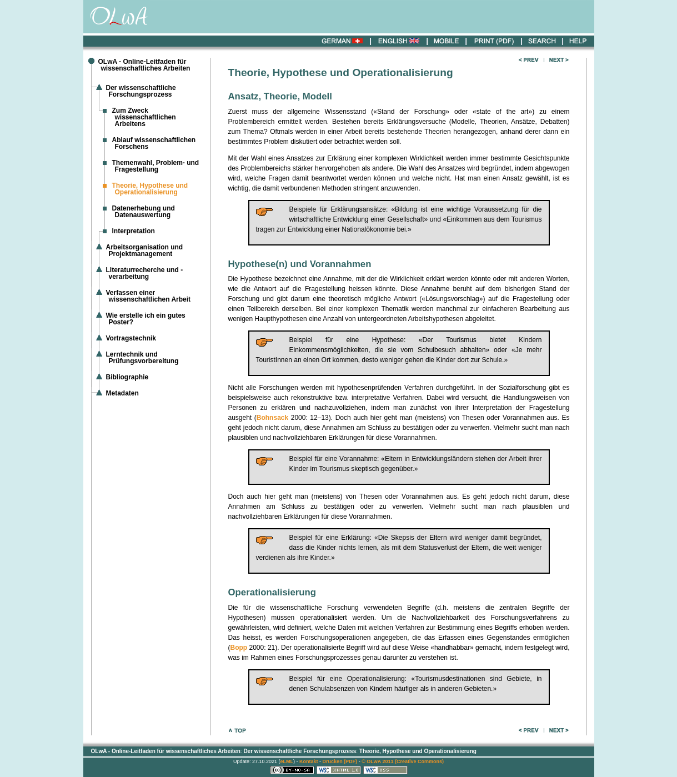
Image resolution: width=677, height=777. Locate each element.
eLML (287, 761)
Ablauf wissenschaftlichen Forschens (154, 143)
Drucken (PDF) (340, 761)
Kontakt (308, 761)
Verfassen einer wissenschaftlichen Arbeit (148, 296)
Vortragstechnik (131, 338)
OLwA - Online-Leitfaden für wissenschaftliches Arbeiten (144, 65)
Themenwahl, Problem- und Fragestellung (155, 166)
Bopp (239, 647)
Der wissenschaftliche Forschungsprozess (141, 91)
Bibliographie (127, 377)
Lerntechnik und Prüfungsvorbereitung (142, 357)
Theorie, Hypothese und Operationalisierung (418, 751)
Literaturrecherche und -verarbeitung (144, 273)
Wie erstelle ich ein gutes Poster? (145, 319)
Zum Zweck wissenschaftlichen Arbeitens (144, 117)
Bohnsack (272, 418)
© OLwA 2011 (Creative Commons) (403, 761)
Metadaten (122, 393)
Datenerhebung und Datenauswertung (143, 211)
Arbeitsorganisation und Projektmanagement (144, 250)
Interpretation (133, 231)
